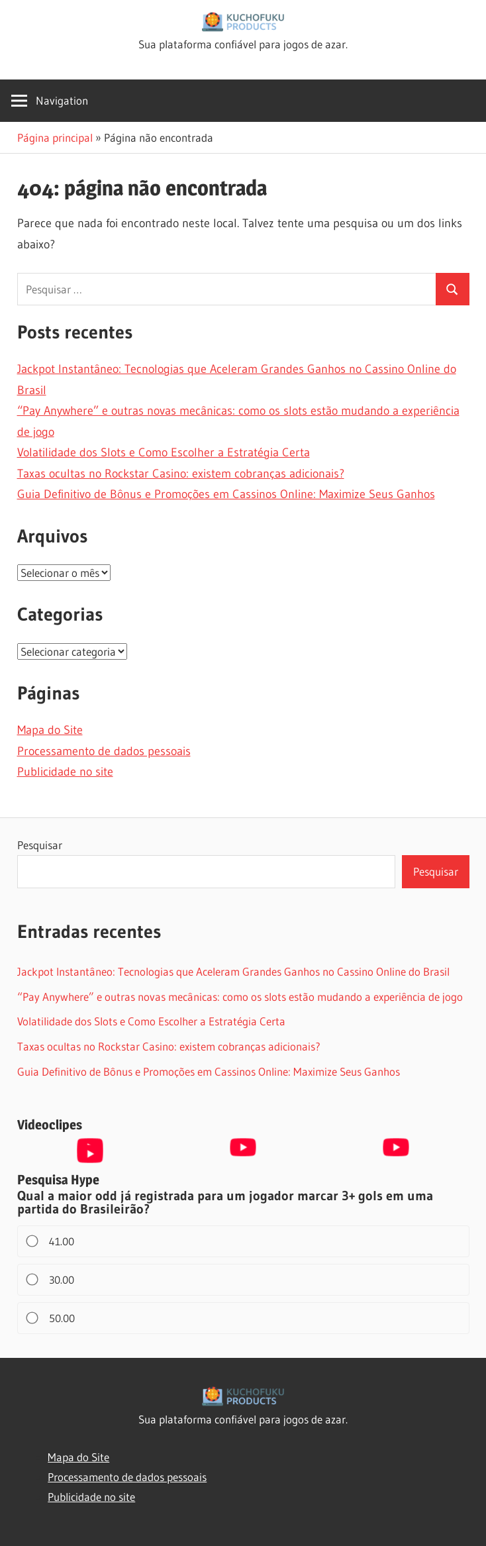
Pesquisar (39, 845)
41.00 (51, 1241)
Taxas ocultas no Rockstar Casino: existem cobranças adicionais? (180, 473)
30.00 (51, 1279)
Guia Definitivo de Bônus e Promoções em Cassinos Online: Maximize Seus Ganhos (226, 494)
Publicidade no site (65, 771)
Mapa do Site (50, 730)
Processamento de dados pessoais (104, 751)
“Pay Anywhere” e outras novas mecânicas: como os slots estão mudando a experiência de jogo (240, 997)
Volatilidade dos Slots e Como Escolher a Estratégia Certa (163, 452)
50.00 (51, 1318)
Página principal (55, 137)
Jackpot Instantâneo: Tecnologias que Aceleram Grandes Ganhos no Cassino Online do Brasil (233, 971)
